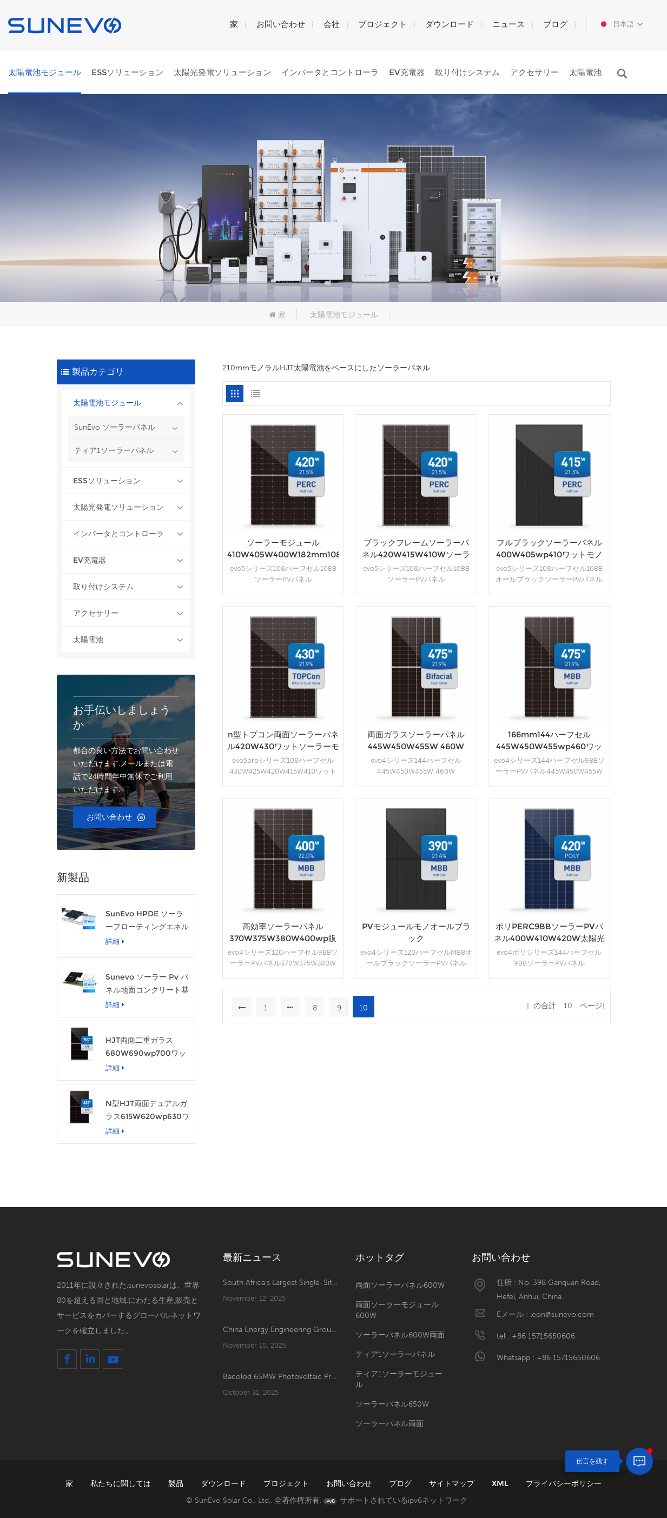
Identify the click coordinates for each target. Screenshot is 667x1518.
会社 (331, 24)
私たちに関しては (121, 1483)
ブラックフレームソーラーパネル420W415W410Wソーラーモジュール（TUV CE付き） (416, 549)
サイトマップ (453, 1483)
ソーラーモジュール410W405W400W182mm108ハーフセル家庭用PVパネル (283, 549)
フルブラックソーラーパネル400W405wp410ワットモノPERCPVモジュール (549, 549)
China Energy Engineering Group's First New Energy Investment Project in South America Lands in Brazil (281, 1329)
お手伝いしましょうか (121, 717)
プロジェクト (382, 24)
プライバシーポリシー (564, 1483)
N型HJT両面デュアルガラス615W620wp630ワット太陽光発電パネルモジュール (147, 1110)
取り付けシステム (467, 72)
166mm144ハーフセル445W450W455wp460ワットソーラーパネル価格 (549, 741)
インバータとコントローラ (330, 72)
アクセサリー (534, 72)
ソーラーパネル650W (392, 1404)
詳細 (114, 941)
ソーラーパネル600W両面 (400, 1334)
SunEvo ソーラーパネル (114, 427)
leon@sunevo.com (562, 1314)
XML (501, 1483)
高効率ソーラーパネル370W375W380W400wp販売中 (282, 932)
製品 (177, 1483)
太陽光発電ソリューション (222, 72)
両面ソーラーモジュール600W (397, 1310)
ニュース (508, 24)
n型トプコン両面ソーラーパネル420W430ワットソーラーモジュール (283, 741)
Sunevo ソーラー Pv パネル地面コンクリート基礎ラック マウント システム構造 (147, 984)
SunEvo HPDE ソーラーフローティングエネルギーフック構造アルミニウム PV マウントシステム (147, 921)
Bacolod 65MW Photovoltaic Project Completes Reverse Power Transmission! (281, 1376)
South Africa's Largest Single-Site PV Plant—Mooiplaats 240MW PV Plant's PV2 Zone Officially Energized (281, 1282)
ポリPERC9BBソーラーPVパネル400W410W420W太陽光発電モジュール (549, 932)
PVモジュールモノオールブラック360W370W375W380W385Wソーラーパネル (416, 932)
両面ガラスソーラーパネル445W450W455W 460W (416, 740)
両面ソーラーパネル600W (400, 1285)
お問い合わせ (280, 24)
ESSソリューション (127, 72)
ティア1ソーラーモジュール (399, 1379)
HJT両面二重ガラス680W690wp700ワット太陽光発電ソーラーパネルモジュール (147, 1047)
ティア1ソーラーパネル (114, 450)
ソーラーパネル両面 (389, 1423)
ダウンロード (449, 24)
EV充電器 (407, 72)
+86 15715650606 (543, 1335)
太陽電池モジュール (44, 72)
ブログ (555, 24)
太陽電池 (585, 72)
